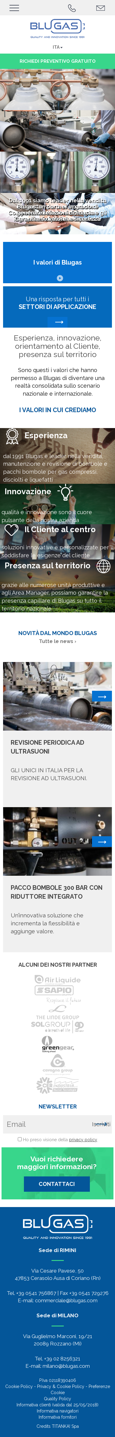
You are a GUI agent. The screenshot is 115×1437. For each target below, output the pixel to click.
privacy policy (83, 1139)
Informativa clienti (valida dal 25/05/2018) (57, 1404)
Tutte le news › (57, 641)
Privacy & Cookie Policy (60, 1386)
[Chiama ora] (72, 7)
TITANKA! (61, 1426)
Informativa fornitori (58, 1417)
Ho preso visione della (60, 1139)
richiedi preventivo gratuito (58, 61)
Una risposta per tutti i (57, 311)
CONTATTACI (57, 1184)
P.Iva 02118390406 (57, 1380)
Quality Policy (57, 1398)
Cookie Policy (19, 1386)
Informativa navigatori (58, 1411)
